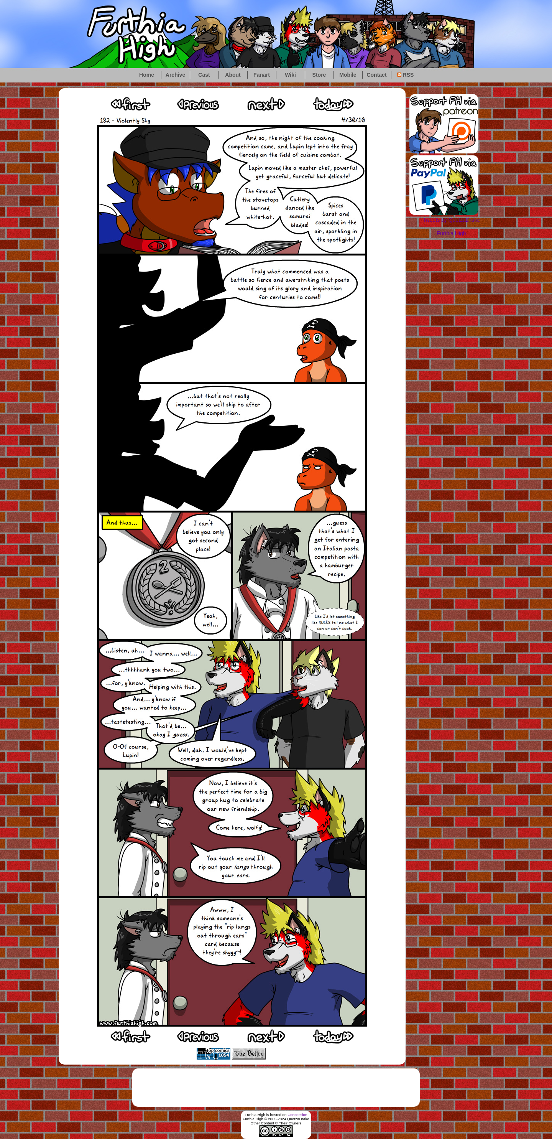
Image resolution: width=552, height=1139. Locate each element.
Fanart (261, 75)
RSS (405, 75)
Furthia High (451, 233)
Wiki (290, 75)
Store (319, 75)
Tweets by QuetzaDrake (451, 220)
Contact (376, 75)
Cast (204, 75)
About (232, 75)
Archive (175, 75)
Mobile (347, 75)
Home (146, 75)
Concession (297, 1115)
